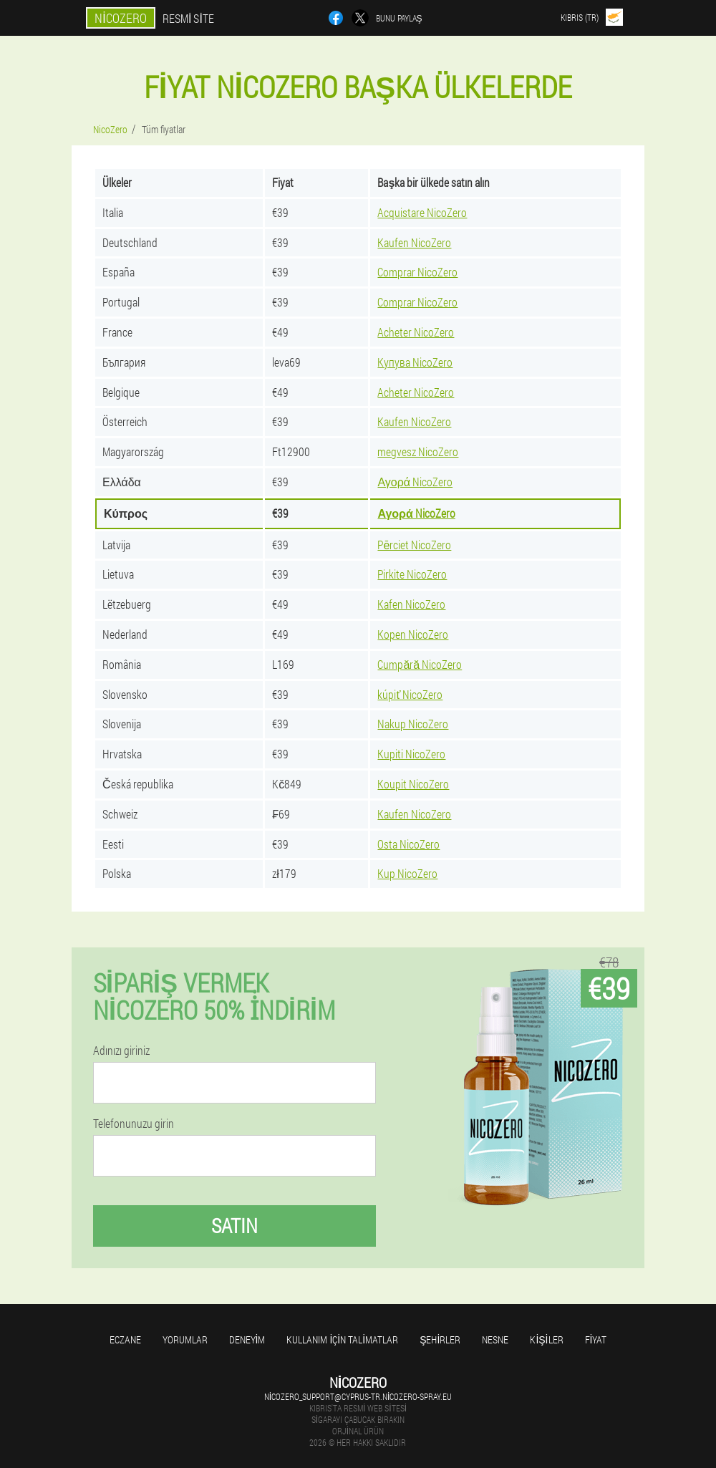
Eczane (125, 1339)
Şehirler (440, 1339)
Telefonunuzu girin (133, 1123)
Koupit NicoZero (413, 783)
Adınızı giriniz (121, 1050)
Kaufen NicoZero (414, 242)
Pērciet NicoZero (414, 544)
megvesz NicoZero (417, 451)
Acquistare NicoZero (422, 212)
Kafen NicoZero (411, 604)
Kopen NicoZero (412, 634)
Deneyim (247, 1339)
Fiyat (596, 1339)
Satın (234, 1225)
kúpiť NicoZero (409, 694)
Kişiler (546, 1339)
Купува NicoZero (415, 362)
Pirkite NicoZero (412, 573)
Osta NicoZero (408, 843)
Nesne (495, 1339)
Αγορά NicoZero (415, 481)
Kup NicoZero (407, 873)
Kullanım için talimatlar (342, 1339)
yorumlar (185, 1339)
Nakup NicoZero (412, 723)
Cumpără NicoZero (419, 664)
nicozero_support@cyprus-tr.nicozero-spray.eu (358, 1396)
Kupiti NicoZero (411, 753)
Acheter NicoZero (415, 331)
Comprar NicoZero (417, 271)
